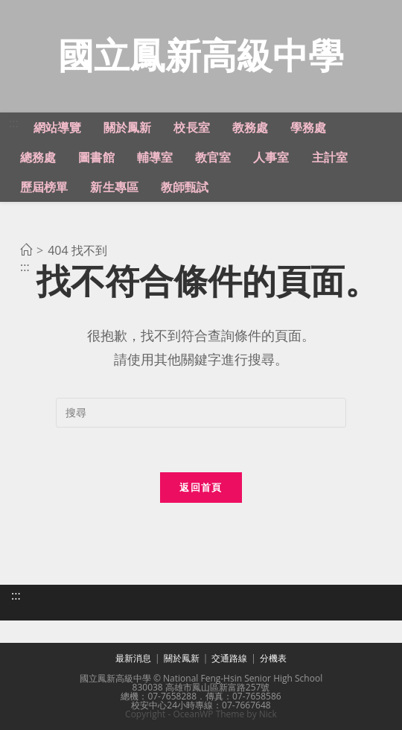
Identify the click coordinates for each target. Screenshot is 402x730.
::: (14, 123)
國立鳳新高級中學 (201, 55)
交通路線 (229, 658)
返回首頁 (200, 487)
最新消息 (133, 658)
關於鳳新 (182, 658)
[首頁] (26, 250)
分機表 (273, 658)
